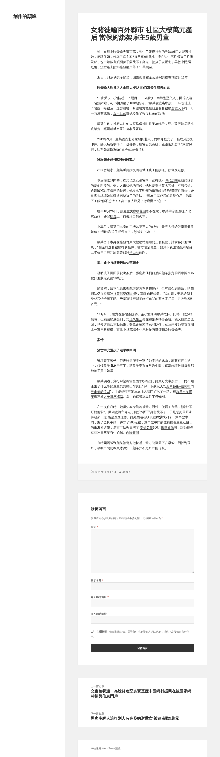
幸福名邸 (146, 427)
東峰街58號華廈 (166, 190)
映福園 (147, 381)
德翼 (113, 216)
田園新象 (167, 427)
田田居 (115, 273)
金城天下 (177, 108)
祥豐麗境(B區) (123, 293)
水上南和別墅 (160, 98)
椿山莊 (134, 252)
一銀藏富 (110, 62)
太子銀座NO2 (113, 396)
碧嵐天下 (158, 443)
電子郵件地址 (100, 597)
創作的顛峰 (25, 16)
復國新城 (139, 170)
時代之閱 (171, 180)
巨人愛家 (181, 51)
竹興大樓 (132, 242)
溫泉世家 (119, 113)
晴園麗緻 (106, 443)
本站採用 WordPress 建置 (106, 748)
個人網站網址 (99, 614)
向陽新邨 (132, 432)
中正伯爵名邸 (100, 391)
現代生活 (135, 319)
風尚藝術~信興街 (178, 386)
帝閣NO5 (187, 273)
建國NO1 (100, 190)
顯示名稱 (97, 580)
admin (126, 472)
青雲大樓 (168, 226)
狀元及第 (106, 278)
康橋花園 (139, 211)
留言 (94, 527)
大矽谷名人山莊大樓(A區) (125, 87)
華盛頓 (160, 329)
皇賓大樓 (97, 195)
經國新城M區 (113, 129)
